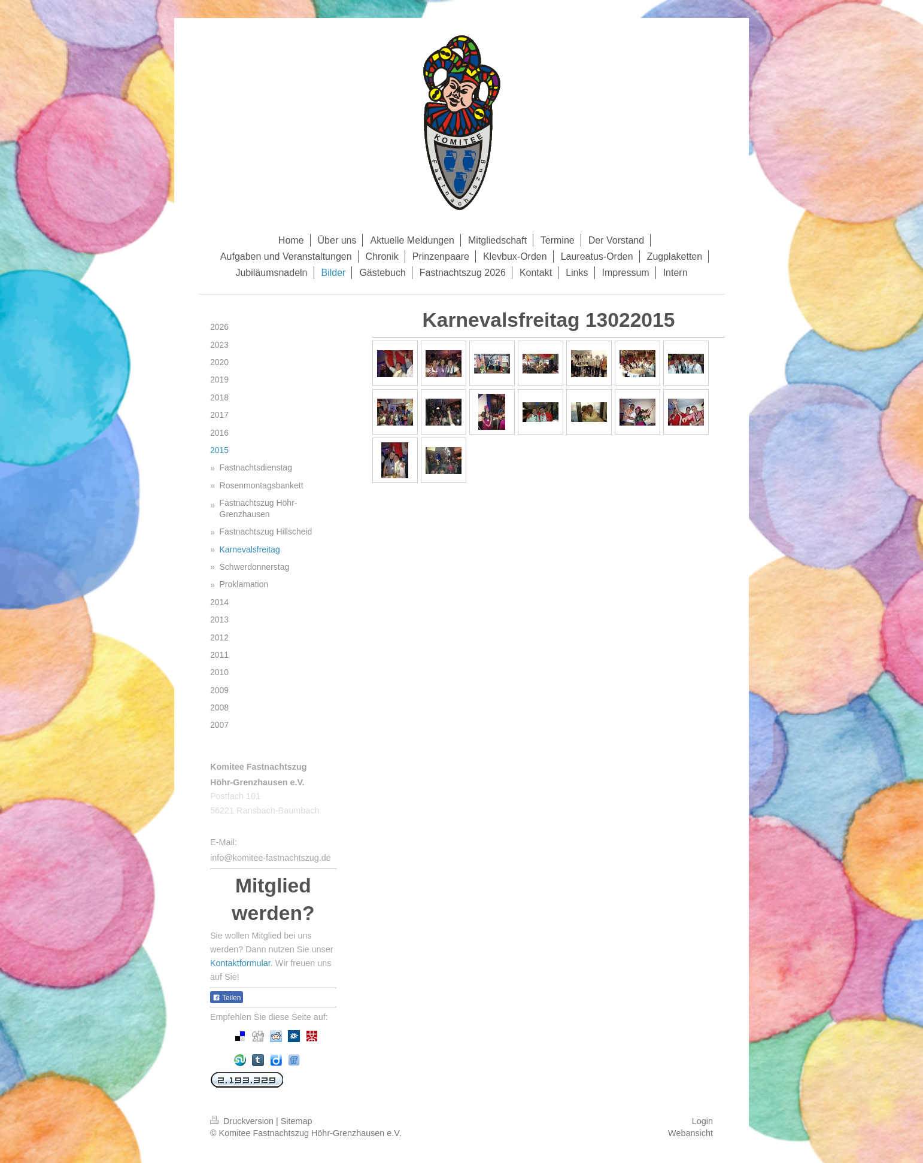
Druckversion (243, 1121)
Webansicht (690, 1133)
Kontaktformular (240, 963)
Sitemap (296, 1121)
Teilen (226, 998)
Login (702, 1121)
